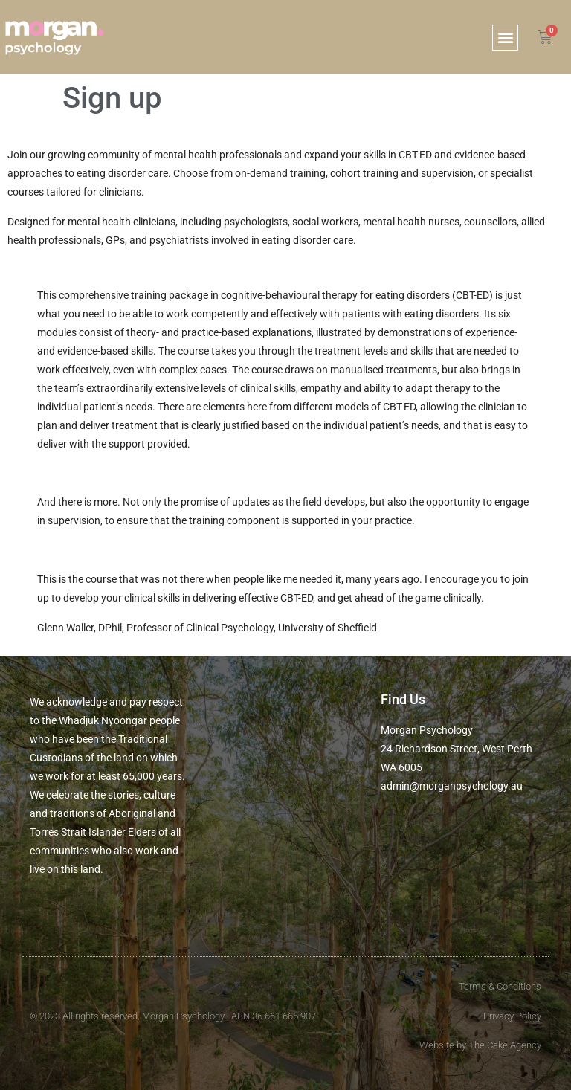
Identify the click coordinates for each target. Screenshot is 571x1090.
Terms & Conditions (500, 986)
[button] (505, 38)
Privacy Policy (512, 1016)
